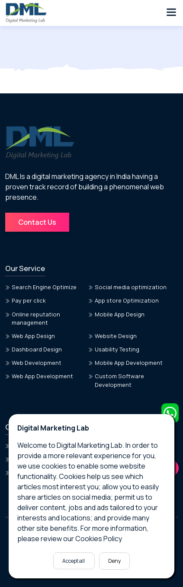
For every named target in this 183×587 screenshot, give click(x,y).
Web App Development (39, 376)
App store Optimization (123, 300)
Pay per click (25, 300)
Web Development (33, 363)
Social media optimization (127, 287)
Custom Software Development (116, 380)
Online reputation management (32, 318)
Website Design (112, 336)
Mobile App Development (125, 363)
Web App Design (30, 336)
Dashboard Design (33, 349)
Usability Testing (113, 349)
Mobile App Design (116, 314)
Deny (114, 561)
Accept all (74, 561)
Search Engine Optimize (41, 287)
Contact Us (37, 222)
